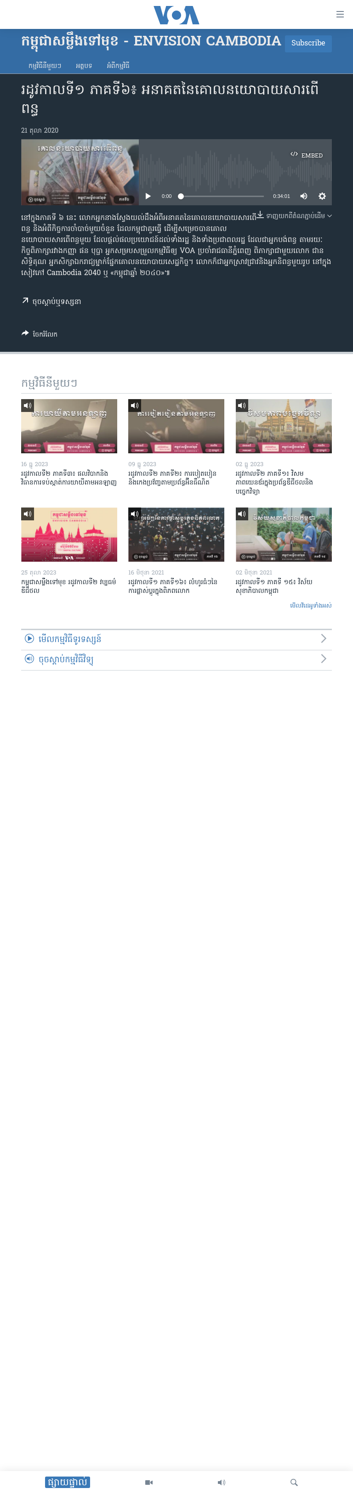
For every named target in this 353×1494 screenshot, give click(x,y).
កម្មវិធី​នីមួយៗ (44, 66)
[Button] (39, 336)
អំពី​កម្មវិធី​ (118, 66)
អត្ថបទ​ (84, 66)
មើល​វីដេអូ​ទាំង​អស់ (311, 606)
